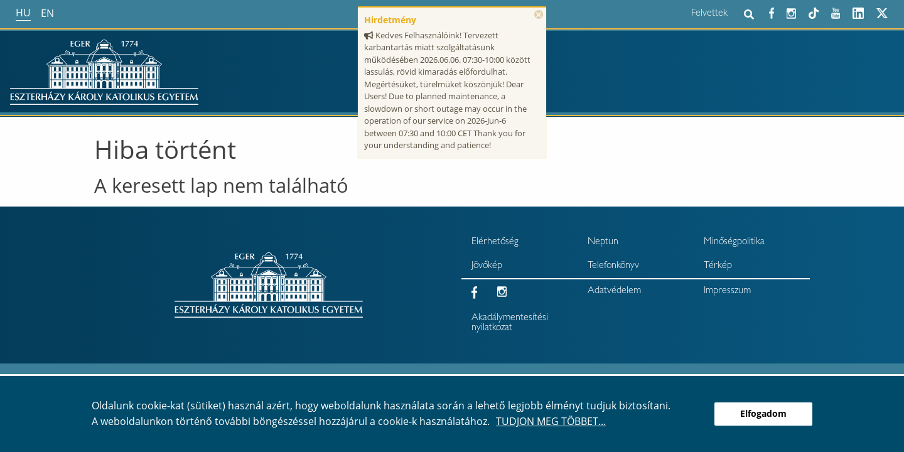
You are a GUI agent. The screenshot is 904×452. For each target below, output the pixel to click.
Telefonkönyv (613, 266)
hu (23, 12)
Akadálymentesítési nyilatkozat (509, 323)
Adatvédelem (614, 291)
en (47, 13)
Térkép (718, 266)
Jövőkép (486, 266)
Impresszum (727, 291)
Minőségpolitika (734, 242)
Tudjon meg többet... (551, 421)
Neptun (603, 242)
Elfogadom (763, 413)
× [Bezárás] (538, 14)
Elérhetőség (495, 242)
